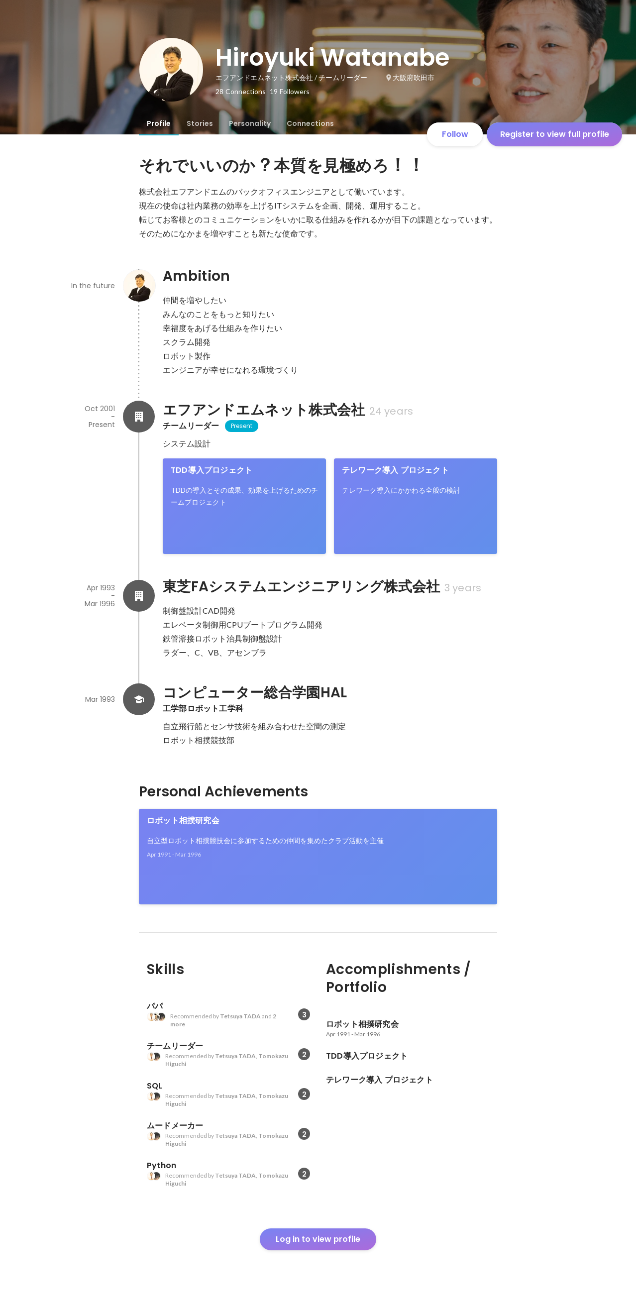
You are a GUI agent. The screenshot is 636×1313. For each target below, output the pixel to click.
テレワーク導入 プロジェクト (395, 470)
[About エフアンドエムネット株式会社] (139, 417)
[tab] (159, 123)
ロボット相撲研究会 (183, 820)
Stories (200, 123)
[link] (244, 506)
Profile (159, 123)
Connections (310, 123)
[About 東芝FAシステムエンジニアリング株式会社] (139, 596)
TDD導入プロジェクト (211, 470)
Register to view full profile (554, 134)
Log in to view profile (318, 1239)
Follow (455, 134)
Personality (250, 123)
